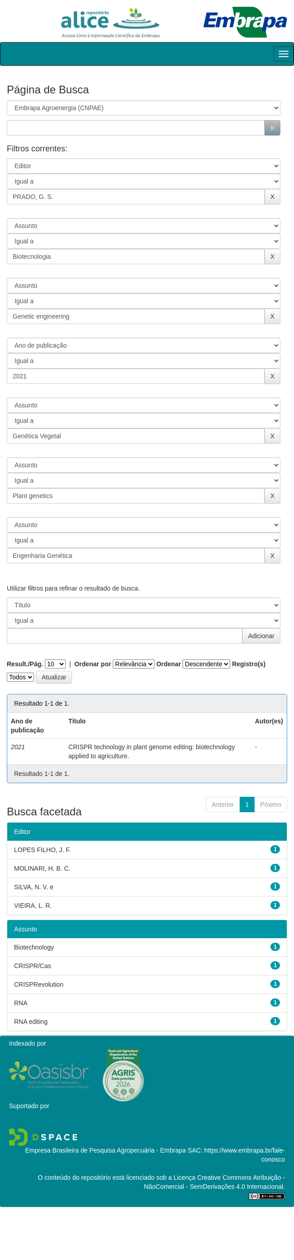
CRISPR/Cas (32, 965)
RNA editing (31, 1021)
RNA (21, 1003)
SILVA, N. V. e (33, 887)
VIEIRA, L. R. (33, 905)
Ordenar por (92, 664)
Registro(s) (248, 664)
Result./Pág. (25, 664)
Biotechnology (34, 947)
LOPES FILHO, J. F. (42, 849)
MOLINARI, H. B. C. (42, 868)
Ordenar (168, 664)
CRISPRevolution (38, 984)
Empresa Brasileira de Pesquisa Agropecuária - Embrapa (105, 1150)
